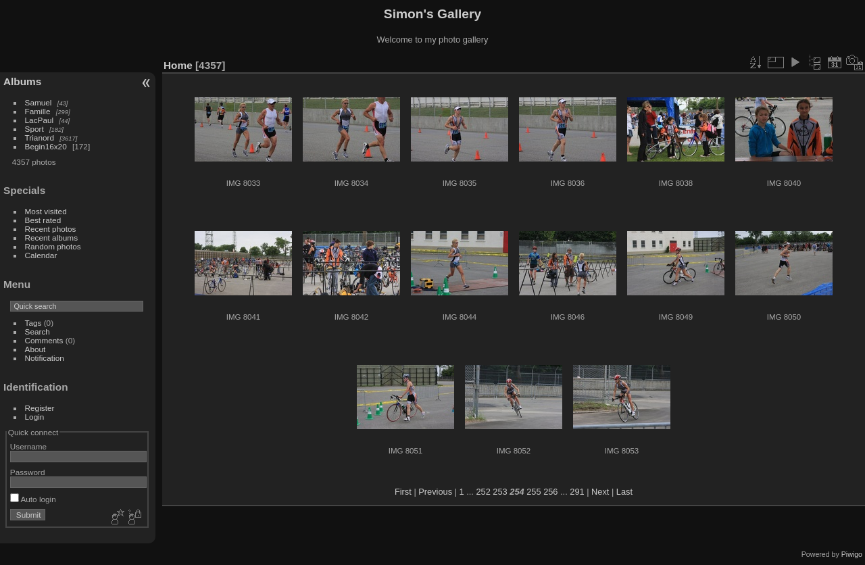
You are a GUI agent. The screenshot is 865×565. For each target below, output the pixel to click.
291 (577, 492)
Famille (38, 111)
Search (37, 331)
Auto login (33, 499)
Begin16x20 (46, 146)
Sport (34, 128)
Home (178, 65)
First (403, 492)
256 (550, 492)
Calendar (41, 255)
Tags (33, 322)
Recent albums (51, 237)
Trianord (39, 137)
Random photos (53, 246)
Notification (44, 357)
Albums (22, 81)
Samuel (38, 102)
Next (600, 492)
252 (483, 492)
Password (27, 472)
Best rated (43, 220)
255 (533, 492)
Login (35, 416)
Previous (435, 492)
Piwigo (851, 554)
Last (624, 492)
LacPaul (39, 120)
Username (28, 446)
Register (40, 407)
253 (500, 492)
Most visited (46, 211)
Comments (44, 340)
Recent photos (50, 228)
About (35, 349)
